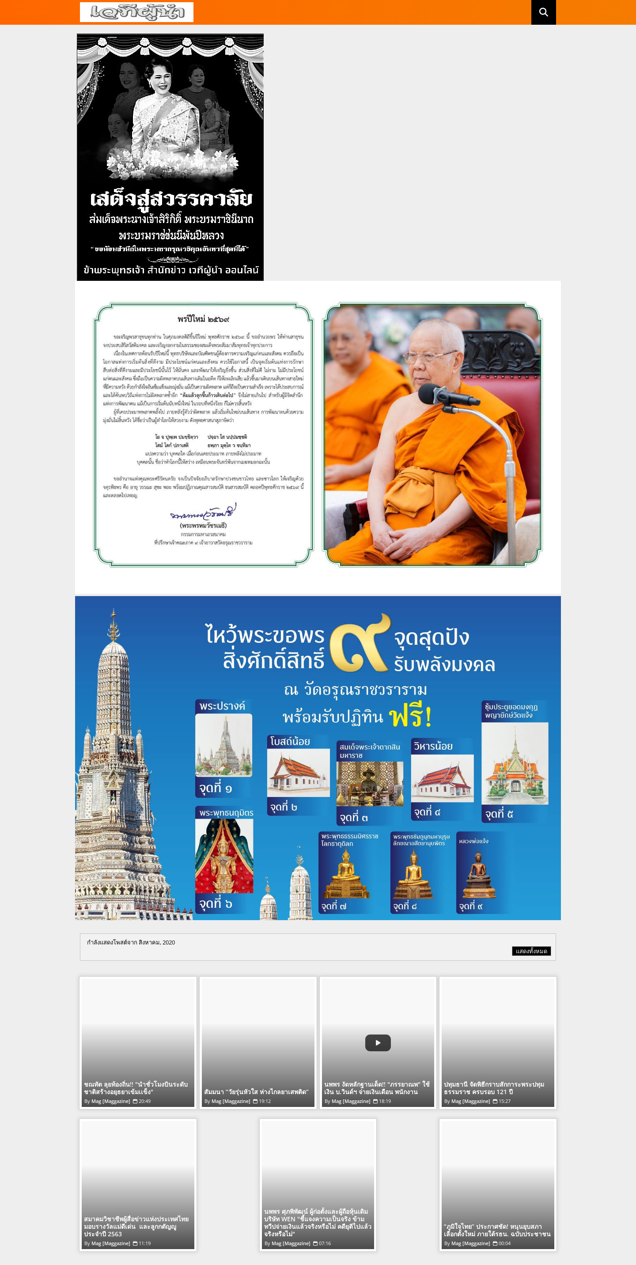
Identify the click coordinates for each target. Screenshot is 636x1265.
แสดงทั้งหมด (531, 951)
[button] (543, 12)
